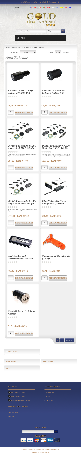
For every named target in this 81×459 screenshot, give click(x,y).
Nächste (69, 340)
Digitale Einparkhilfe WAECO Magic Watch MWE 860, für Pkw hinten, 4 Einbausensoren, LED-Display (56, 149)
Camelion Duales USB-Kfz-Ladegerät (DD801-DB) (21, 91)
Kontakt (11, 416)
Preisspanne (11, 352)
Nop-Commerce (44, 452)
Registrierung (26, 2)
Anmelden (34, 2)
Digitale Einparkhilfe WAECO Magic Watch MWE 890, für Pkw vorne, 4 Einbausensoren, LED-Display (22, 204)
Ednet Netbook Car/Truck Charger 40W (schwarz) (54, 202)
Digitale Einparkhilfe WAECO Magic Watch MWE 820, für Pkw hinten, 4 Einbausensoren (22, 148)
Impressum (49, 400)
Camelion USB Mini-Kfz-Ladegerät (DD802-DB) (53, 91)
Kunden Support (14, 412)
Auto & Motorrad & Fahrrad (21, 47)
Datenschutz (50, 392)
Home (8, 47)
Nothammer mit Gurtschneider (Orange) (56, 257)
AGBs (48, 396)
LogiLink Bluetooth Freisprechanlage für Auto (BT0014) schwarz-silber (20, 258)
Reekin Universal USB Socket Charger (22, 312)
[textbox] (31, 31)
